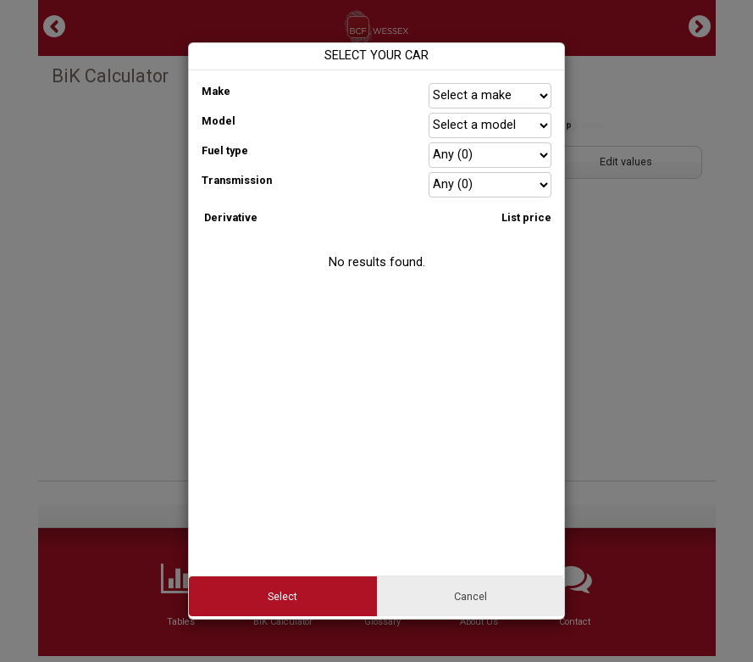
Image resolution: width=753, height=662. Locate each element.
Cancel (470, 596)
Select (282, 596)
